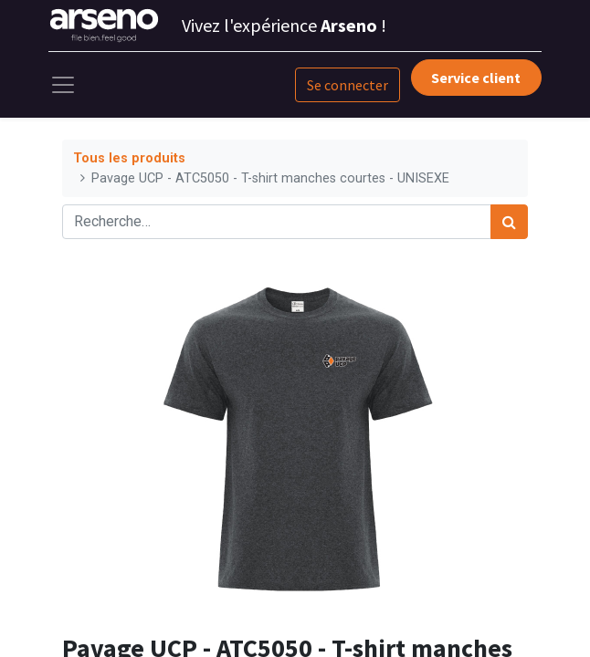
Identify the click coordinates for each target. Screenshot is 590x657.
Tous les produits (129, 158)
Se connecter (347, 85)
